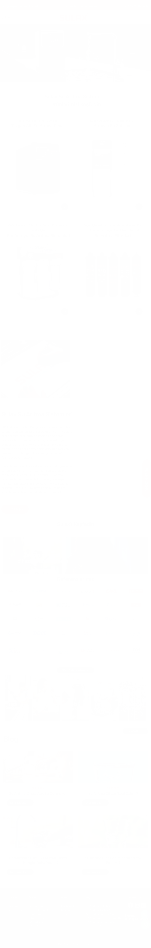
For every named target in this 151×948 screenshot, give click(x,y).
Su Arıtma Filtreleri (36, 922)
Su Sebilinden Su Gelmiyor (96, 926)
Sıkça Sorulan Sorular (70, 906)
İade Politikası (66, 914)
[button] (68, 84)
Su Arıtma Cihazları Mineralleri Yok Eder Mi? (103, 918)
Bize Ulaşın (15, 509)
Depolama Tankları (36, 930)
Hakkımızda (13, 906)
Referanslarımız (15, 910)
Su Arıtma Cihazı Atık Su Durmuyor (38, 793)
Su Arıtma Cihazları (36, 906)
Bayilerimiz (65, 910)
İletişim (11, 914)
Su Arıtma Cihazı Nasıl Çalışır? (113, 793)
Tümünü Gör (135, 731)
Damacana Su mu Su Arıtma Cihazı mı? (101, 914)
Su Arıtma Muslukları (37, 926)
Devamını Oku (20, 802)
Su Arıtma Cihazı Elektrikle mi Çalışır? (100, 922)
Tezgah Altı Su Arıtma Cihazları (41, 910)
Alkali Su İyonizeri (36, 934)
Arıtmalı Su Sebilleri (36, 914)
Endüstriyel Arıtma (36, 918)
